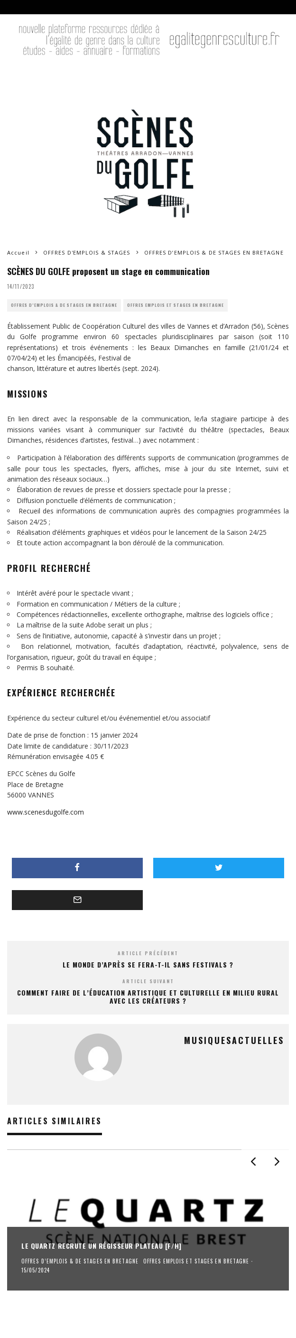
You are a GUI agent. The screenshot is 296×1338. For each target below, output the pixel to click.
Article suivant (148, 981)
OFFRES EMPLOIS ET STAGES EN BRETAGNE (175, 305)
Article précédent (148, 953)
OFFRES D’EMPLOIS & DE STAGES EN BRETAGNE (64, 305)
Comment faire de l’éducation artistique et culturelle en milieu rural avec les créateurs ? (148, 996)
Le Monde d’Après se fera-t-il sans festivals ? (148, 964)
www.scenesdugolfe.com (45, 811)
